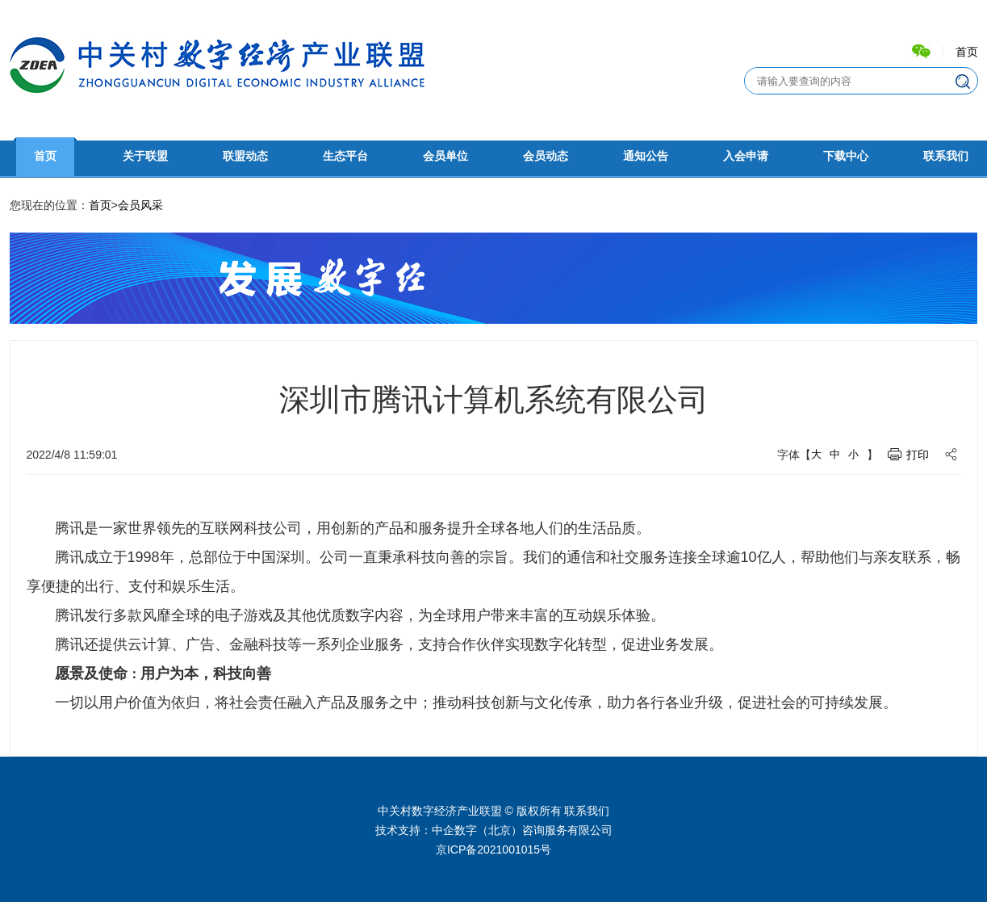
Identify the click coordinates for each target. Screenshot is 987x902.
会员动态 (545, 156)
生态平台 (345, 156)
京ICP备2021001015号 (493, 849)
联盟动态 (245, 156)
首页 (967, 51)
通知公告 (645, 156)
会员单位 (445, 156)
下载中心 (845, 156)
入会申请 (745, 156)
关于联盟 (145, 156)
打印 (917, 454)
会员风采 (140, 205)
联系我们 (945, 156)
